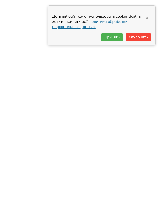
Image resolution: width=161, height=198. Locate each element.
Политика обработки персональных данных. (89, 24)
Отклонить (138, 37)
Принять (112, 37)
